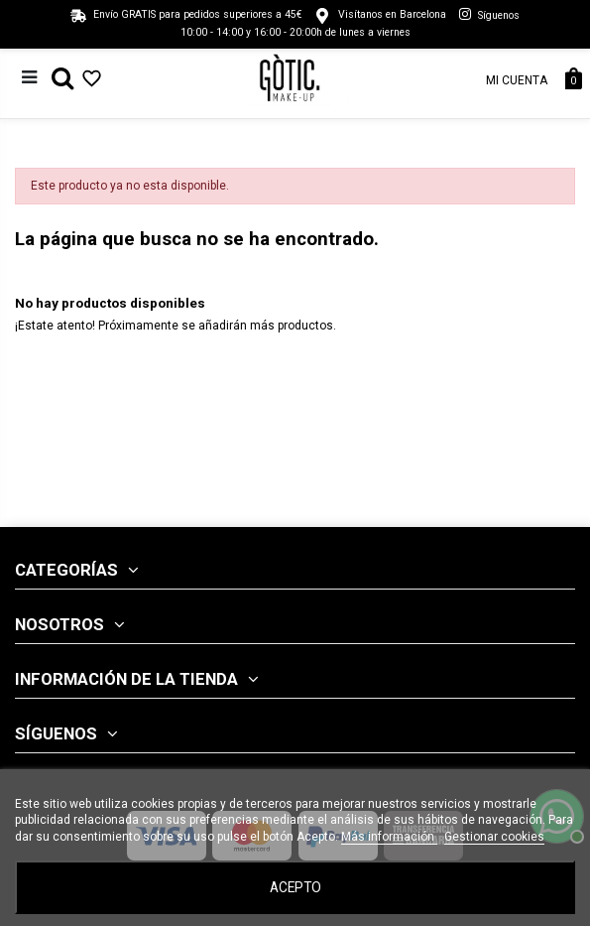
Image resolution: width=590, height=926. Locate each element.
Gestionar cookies (494, 837)
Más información (389, 837)
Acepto (295, 887)
